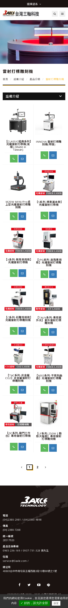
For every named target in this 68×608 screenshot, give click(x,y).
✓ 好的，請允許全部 (34, 603)
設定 (56, 603)
